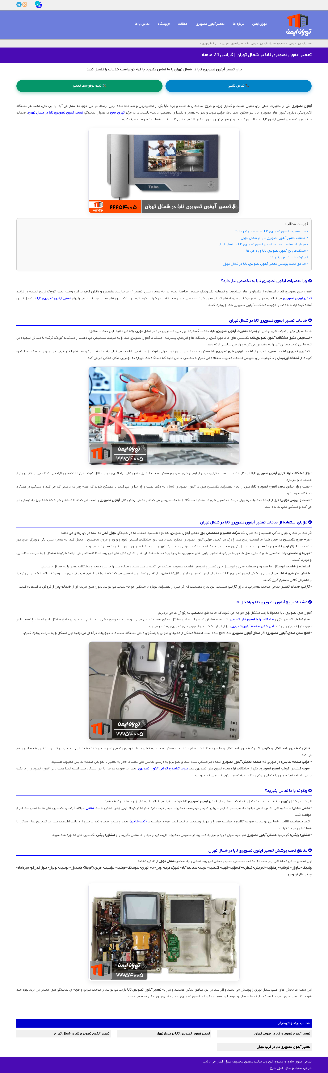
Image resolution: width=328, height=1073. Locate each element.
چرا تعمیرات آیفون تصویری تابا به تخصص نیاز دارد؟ (271, 231)
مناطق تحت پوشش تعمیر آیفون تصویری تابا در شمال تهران (265, 264)
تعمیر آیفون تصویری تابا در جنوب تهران (282, 1034)
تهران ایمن (259, 24)
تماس (90, 808)
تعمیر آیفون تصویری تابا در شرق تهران (183, 1034)
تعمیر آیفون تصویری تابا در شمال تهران (222, 43)
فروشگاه (164, 24)
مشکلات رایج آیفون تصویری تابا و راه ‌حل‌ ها (277, 251)
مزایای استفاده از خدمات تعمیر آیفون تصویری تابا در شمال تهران (263, 244)
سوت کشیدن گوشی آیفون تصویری (163, 768)
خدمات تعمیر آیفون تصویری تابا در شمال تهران (274, 238)
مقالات (182, 24)
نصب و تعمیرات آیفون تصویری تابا (266, 43)
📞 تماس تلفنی (238, 86)
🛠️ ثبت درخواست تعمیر (89, 86)
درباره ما (238, 24)
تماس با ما (142, 24)
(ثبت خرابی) (138, 821)
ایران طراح (276, 1068)
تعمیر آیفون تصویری (210, 24)
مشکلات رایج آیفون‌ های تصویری (251, 619)
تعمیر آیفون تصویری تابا (54, 298)
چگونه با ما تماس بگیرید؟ (289, 257)
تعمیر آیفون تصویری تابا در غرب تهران (283, 1047)
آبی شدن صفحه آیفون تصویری (252, 626)
